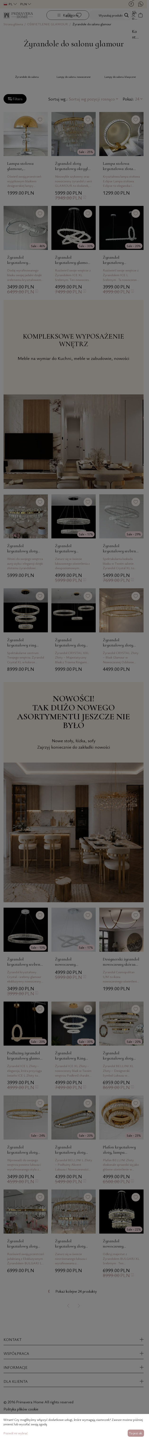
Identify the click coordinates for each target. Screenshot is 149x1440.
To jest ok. (136, 1433)
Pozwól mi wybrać (15, 1433)
